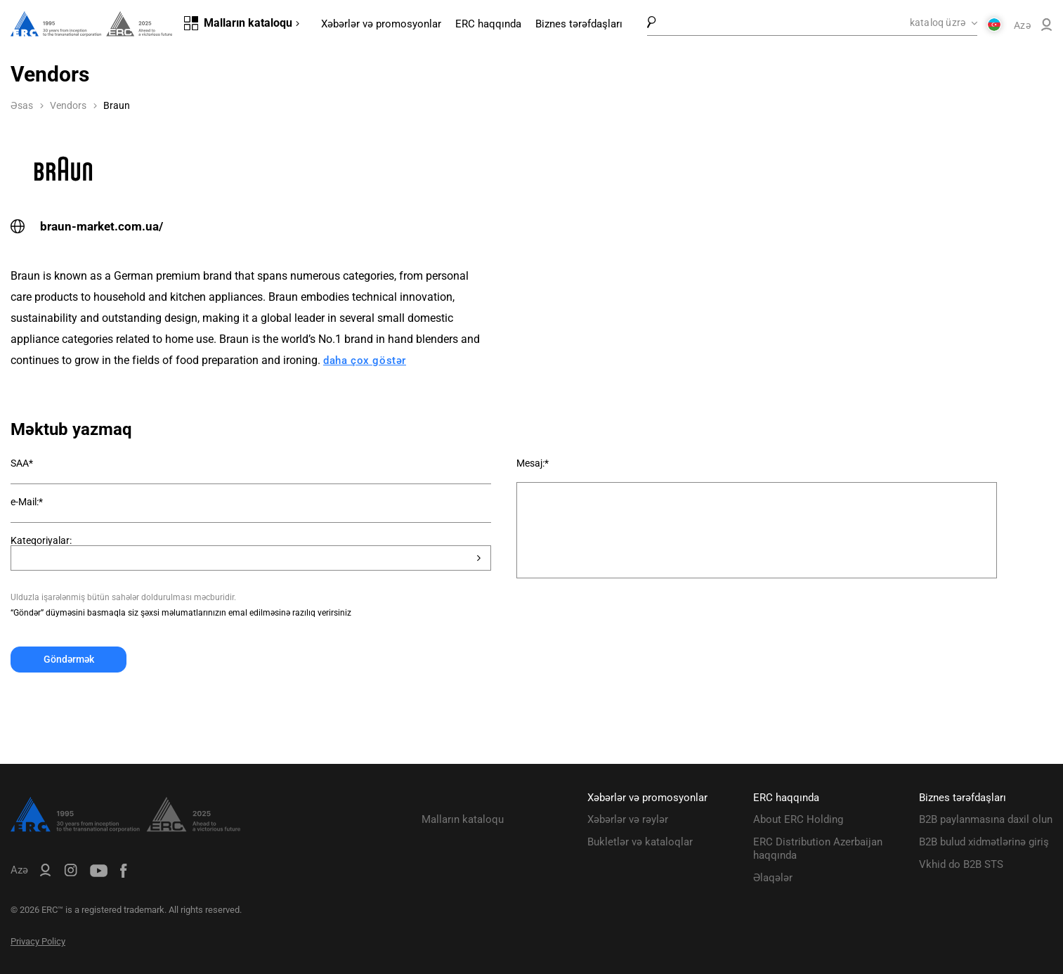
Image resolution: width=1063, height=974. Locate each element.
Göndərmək (69, 659)
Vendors (68, 105)
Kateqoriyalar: (41, 540)
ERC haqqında (488, 24)
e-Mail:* (27, 501)
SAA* (22, 463)
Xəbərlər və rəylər (627, 819)
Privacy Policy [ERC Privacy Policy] (38, 941)
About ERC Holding (798, 819)
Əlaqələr (773, 877)
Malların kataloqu (463, 819)
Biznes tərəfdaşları (578, 24)
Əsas (22, 105)
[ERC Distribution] (125, 828)
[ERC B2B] (1046, 27)
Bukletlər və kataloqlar (640, 842)
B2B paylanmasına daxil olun (985, 819)
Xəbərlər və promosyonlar (381, 24)
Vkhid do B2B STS (961, 864)
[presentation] (117, 707)
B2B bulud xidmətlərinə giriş (984, 842)
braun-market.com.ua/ (87, 226)
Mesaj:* (532, 463)
